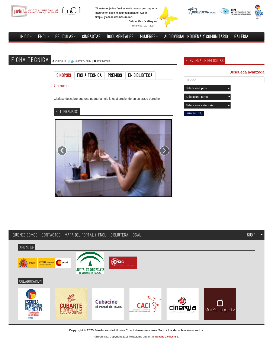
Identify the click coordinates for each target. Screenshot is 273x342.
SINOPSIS (64, 75)
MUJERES (149, 36)
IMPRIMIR (103, 61)
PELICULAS (65, 36)
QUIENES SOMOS (25, 235)
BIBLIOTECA (120, 235)
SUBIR (251, 235)
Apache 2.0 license (166, 336)
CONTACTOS (51, 235)
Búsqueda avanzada (246, 72)
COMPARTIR (83, 61)
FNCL (43, 36)
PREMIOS (115, 75)
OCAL (137, 235)
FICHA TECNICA (89, 75)
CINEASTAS (91, 36)
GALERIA (241, 36)
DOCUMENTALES (120, 36)
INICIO (26, 36)
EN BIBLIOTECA (140, 75)
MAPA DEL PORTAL (79, 235)
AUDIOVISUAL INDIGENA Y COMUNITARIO (196, 36)
